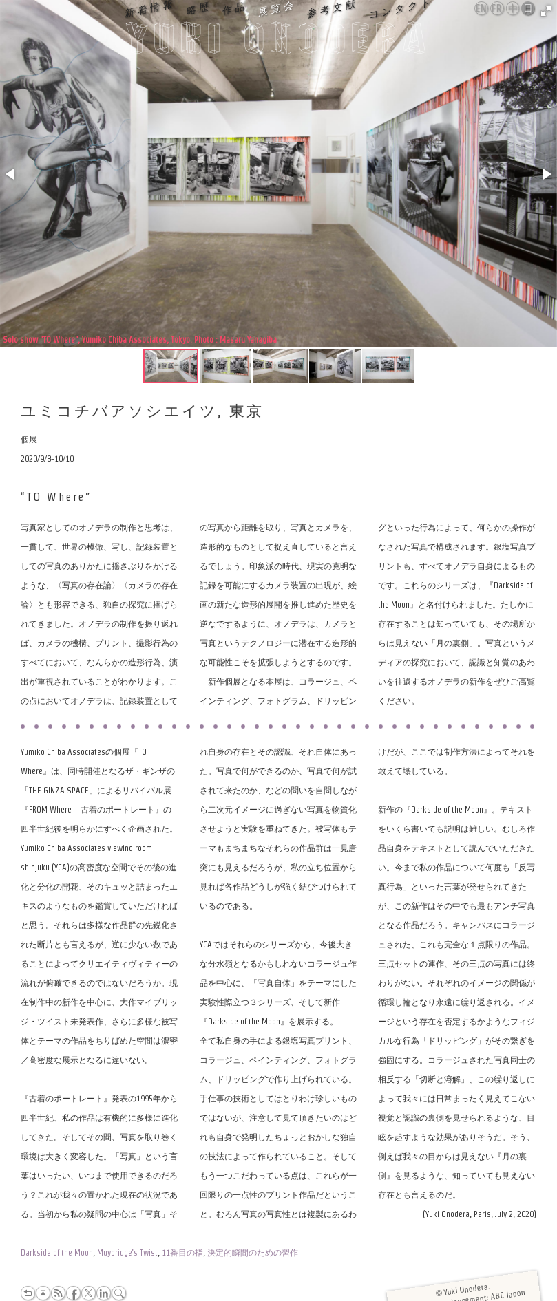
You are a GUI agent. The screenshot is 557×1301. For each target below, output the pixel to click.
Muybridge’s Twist (127, 1252)
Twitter (88, 1293)
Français (498, 8)
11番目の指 (182, 1252)
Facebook (73, 1293)
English (482, 8)
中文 (513, 9)
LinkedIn (103, 1293)
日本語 (528, 9)
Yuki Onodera (278, 42)
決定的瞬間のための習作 (252, 1252)
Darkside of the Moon (57, 1252)
